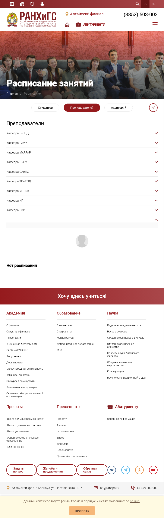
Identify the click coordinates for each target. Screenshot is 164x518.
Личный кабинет (42, 4)
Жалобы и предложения (53, 470)
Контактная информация (21, 387)
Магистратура (65, 337)
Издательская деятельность (124, 325)
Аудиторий (118, 107)
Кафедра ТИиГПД (18, 181)
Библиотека (22, 4)
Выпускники (13, 356)
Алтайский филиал (87, 14)
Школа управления (17, 431)
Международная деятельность (24, 368)
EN (153, 4)
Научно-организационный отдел (126, 377)
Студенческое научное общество (120, 345)
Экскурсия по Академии (20, 381)
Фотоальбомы (65, 431)
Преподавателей (82, 107)
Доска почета (14, 362)
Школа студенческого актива (23, 425)
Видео (60, 437)
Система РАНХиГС (17, 350)
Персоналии (13, 337)
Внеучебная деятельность (21, 343)
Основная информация (121, 418)
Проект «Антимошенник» (72, 456)
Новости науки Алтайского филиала (123, 355)
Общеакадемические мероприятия (119, 364)
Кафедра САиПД (17, 171)
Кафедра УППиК (17, 191)
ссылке (135, 501)
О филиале (12, 325)
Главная (12, 93)
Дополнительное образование (75, 343)
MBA (59, 350)
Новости (62, 418)
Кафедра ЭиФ (15, 210)
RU (145, 4)
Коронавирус (65, 450)
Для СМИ (62, 443)
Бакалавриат (64, 325)
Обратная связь (90, 470)
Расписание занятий (11, 4)
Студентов (45, 107)
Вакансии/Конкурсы (18, 374)
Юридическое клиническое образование (22, 439)
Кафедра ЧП (14, 200)
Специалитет (64, 331)
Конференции (115, 371)
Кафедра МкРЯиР (18, 152)
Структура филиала (18, 331)
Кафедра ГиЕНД (17, 133)
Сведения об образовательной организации (25, 395)
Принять (82, 511)
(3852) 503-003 (141, 14)
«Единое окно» (15, 446)
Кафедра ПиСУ (16, 162)
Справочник (32, 4)
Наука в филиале (117, 331)
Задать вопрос (18, 470)
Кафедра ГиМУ (16, 143)
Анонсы (61, 425)
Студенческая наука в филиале (125, 337)
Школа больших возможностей (25, 418)
